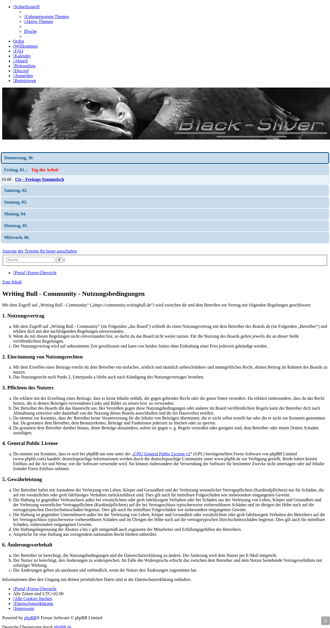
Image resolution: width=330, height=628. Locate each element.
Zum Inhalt (12, 282)
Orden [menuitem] (18, 41)
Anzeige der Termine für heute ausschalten (39, 251)
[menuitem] (46, 16)
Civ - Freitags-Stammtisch (39, 179)
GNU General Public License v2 (162, 454)
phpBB (30, 617)
